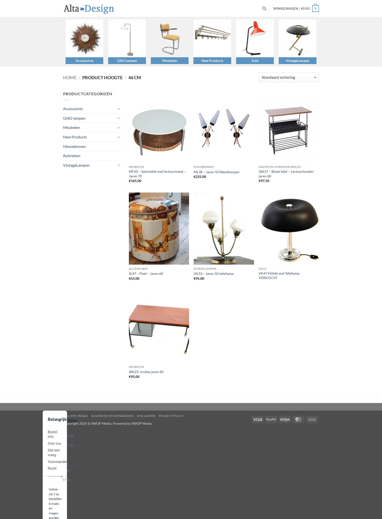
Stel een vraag (75, 416)
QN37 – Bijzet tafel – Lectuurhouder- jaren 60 (287, 173)
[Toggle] (119, 109)
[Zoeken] (264, 8)
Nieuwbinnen (74, 146)
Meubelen (169, 60)
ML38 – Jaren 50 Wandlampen (216, 172)
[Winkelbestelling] (289, 77)
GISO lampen (127, 60)
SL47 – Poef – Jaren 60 (146, 273)
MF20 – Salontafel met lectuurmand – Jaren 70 (157, 173)
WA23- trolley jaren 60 (146, 372)
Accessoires (85, 60)
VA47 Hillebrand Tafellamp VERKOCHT (279, 275)
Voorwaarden (58, 462)
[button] (296, 8)
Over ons (54, 443)
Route (52, 468)
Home (69, 77)
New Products (212, 60)
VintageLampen (297, 60)
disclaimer (146, 416)
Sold (255, 60)
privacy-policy (171, 416)
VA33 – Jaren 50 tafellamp (214, 273)
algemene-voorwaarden (112, 416)
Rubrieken (71, 155)
